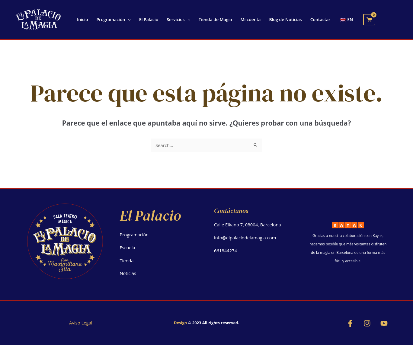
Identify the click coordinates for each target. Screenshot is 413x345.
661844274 (225, 251)
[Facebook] (350, 323)
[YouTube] (384, 323)
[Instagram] (367, 323)
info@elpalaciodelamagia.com (245, 238)
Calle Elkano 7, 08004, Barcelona (248, 225)
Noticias (128, 273)
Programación (134, 235)
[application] (127, 19)
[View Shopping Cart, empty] (369, 19)
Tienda (127, 260)
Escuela (128, 247)
